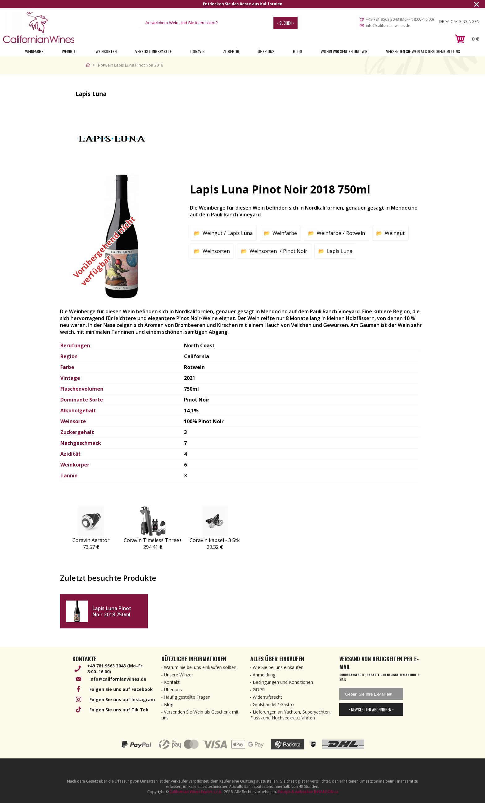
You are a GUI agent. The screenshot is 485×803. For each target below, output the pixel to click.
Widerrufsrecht (267, 697)
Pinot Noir (295, 251)
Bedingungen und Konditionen (283, 682)
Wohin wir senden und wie (344, 51)
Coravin (197, 51)
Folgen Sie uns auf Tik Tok (118, 710)
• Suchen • (285, 23)
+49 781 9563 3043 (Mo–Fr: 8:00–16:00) (400, 19)
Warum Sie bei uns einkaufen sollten (200, 667)
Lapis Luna (240, 233)
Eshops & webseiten (295, 791)
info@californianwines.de (388, 25)
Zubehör (231, 51)
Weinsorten (106, 51)
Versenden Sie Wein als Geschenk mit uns (423, 51)
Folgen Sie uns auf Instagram (122, 699)
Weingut (69, 51)
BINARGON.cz (326, 791)
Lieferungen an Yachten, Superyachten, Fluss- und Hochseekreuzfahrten (290, 715)
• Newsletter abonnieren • (371, 709)
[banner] (38, 27)
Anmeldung (264, 675)
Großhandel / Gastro (273, 704)
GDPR (259, 689)
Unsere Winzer (178, 675)
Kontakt (172, 682)
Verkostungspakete (153, 51)
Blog (297, 51)
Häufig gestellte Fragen (187, 697)
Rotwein (355, 233)
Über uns (266, 51)
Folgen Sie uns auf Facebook (121, 689)
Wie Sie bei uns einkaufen (278, 667)
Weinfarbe (34, 51)
